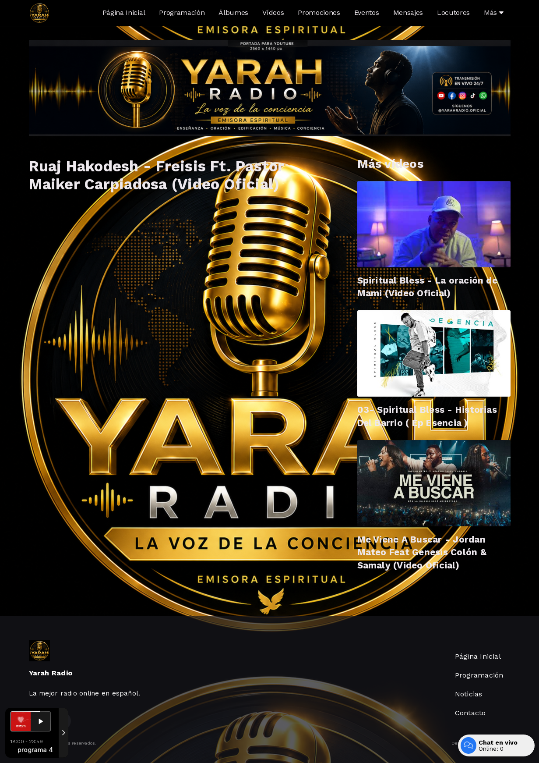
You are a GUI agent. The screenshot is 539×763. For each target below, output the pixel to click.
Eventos (366, 12)
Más (493, 12)
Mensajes (408, 12)
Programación (181, 12)
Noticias (469, 694)
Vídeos (273, 12)
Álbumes (233, 12)
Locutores (453, 12)
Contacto (470, 713)
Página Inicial (123, 12)
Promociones (319, 12)
